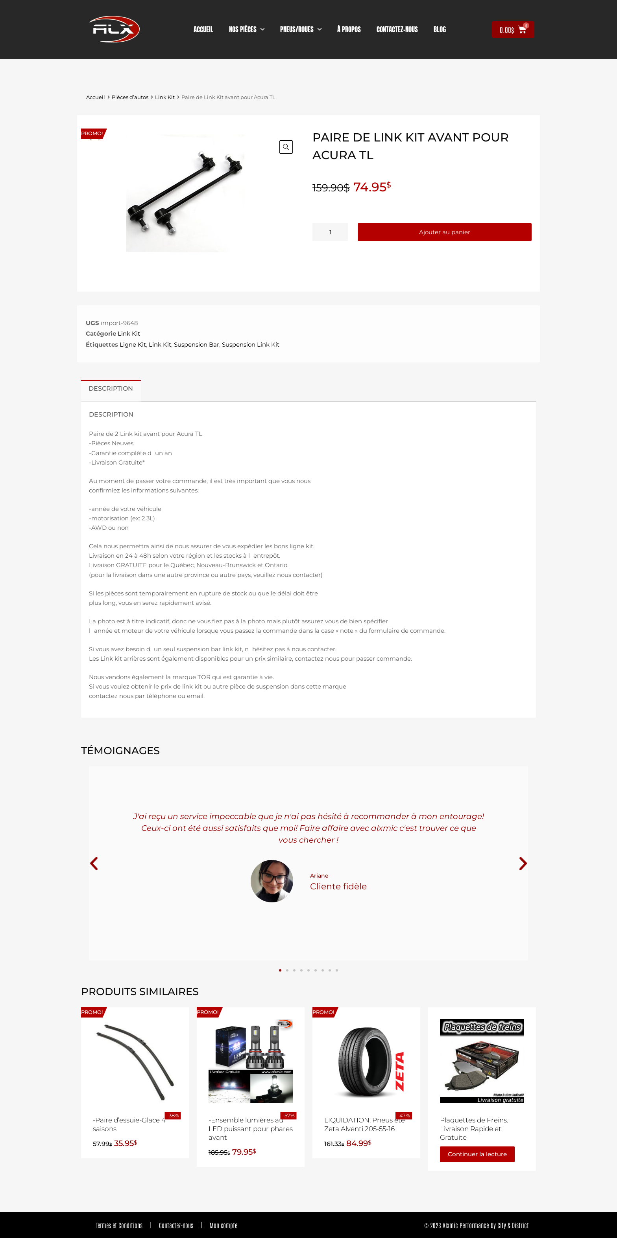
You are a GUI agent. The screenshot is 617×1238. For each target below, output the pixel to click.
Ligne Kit (133, 344)
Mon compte (223, 1225)
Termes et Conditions (119, 1225)
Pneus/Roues (300, 29)
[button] (286, 147)
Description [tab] (111, 388)
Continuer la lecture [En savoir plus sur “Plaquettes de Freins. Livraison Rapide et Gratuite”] (477, 1154)
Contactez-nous (176, 1225)
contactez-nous (397, 29)
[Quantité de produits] (330, 232)
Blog (440, 29)
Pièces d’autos (130, 97)
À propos (349, 29)
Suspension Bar (196, 344)
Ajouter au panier (444, 232)
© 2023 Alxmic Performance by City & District (476, 1225)
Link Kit (165, 97)
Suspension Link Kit (250, 344)
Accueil (203, 29)
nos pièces (246, 29)
